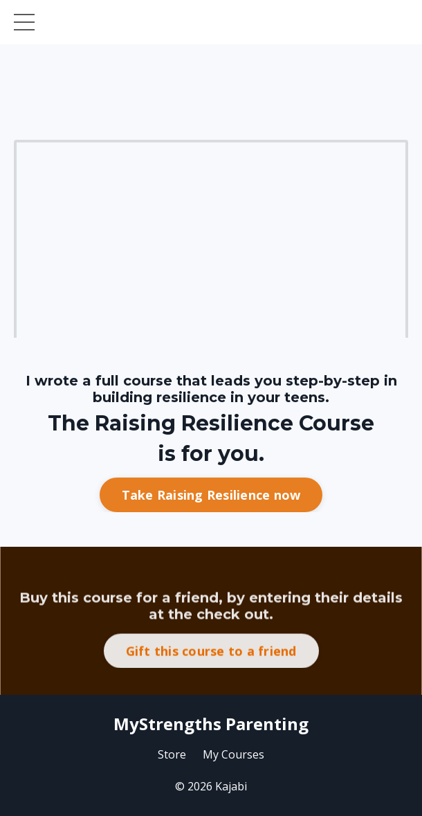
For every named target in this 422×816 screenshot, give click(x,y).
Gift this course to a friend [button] (211, 681)
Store (172, 754)
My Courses (233, 754)
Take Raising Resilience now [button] (211, 497)
